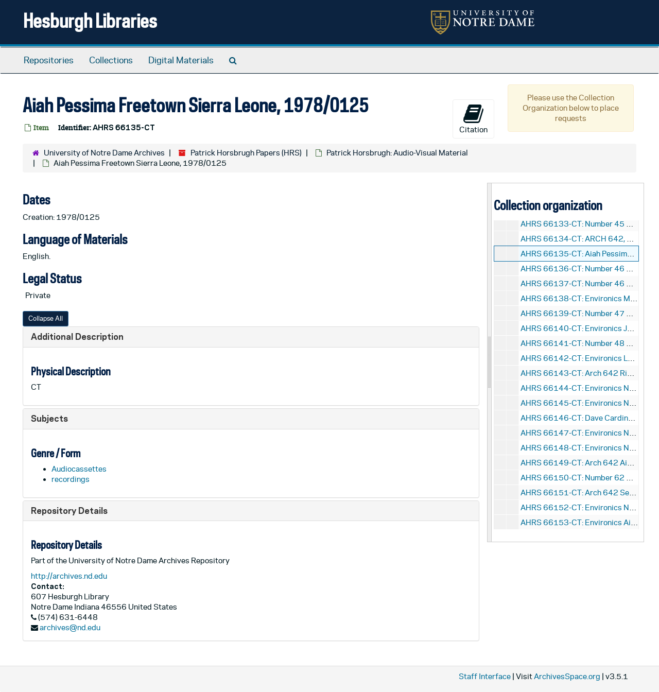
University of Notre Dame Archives (104, 152)
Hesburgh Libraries (90, 20)
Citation (473, 118)
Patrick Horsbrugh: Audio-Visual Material (397, 152)
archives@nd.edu (70, 627)
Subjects (49, 418)
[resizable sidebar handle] (490, 362)
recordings (70, 479)
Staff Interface (485, 676)
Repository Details (69, 510)
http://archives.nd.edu (69, 576)
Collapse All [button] (45, 318)
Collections (111, 60)
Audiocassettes (79, 468)
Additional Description (77, 336)
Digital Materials (181, 60)
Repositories (49, 60)
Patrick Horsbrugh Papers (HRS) (246, 152)
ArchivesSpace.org (567, 676)
